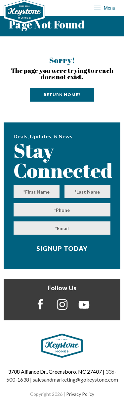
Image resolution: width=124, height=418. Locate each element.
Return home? (62, 94)
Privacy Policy (80, 394)
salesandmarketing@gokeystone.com (75, 379)
